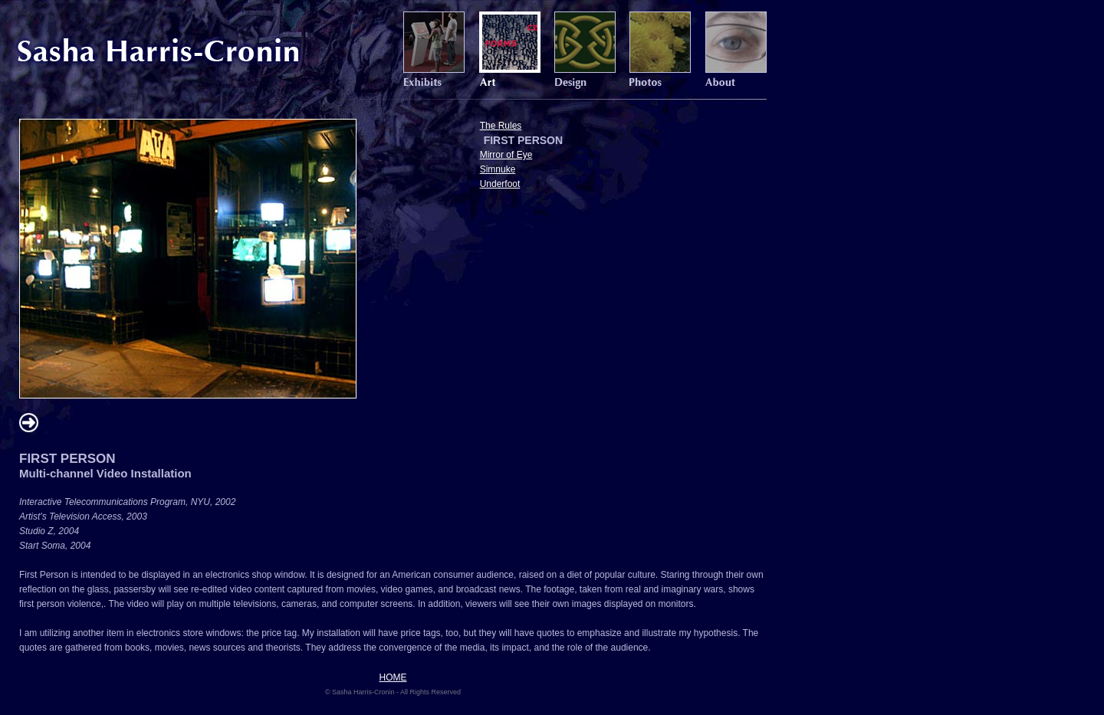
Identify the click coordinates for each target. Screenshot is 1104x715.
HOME (393, 677)
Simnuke (498, 169)
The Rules (501, 125)
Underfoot (500, 184)
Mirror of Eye (506, 154)
